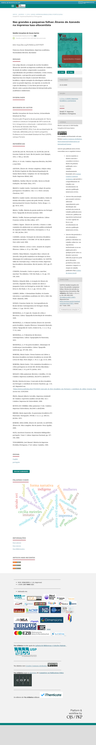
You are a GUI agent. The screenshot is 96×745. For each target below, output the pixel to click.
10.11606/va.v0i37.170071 (67, 297)
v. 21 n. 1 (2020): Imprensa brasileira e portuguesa (43, 14)
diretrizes (33, 693)
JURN (49, 649)
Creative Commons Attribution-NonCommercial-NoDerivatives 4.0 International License (70, 141)
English (15, 479)
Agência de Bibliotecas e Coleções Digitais (50, 665)
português (16, 482)
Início (15, 14)
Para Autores (17, 566)
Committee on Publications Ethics (51, 693)
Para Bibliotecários (19, 569)
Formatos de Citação (69, 309)
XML (71, 72)
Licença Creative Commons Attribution (73, 176)
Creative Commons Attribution (36, 686)
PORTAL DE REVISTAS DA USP (10, 2)
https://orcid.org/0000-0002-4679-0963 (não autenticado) (31, 38)
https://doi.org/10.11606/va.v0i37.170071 (30, 45)
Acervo (21, 14)
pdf (62, 72)
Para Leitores (17, 563)
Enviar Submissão (21, 491)
